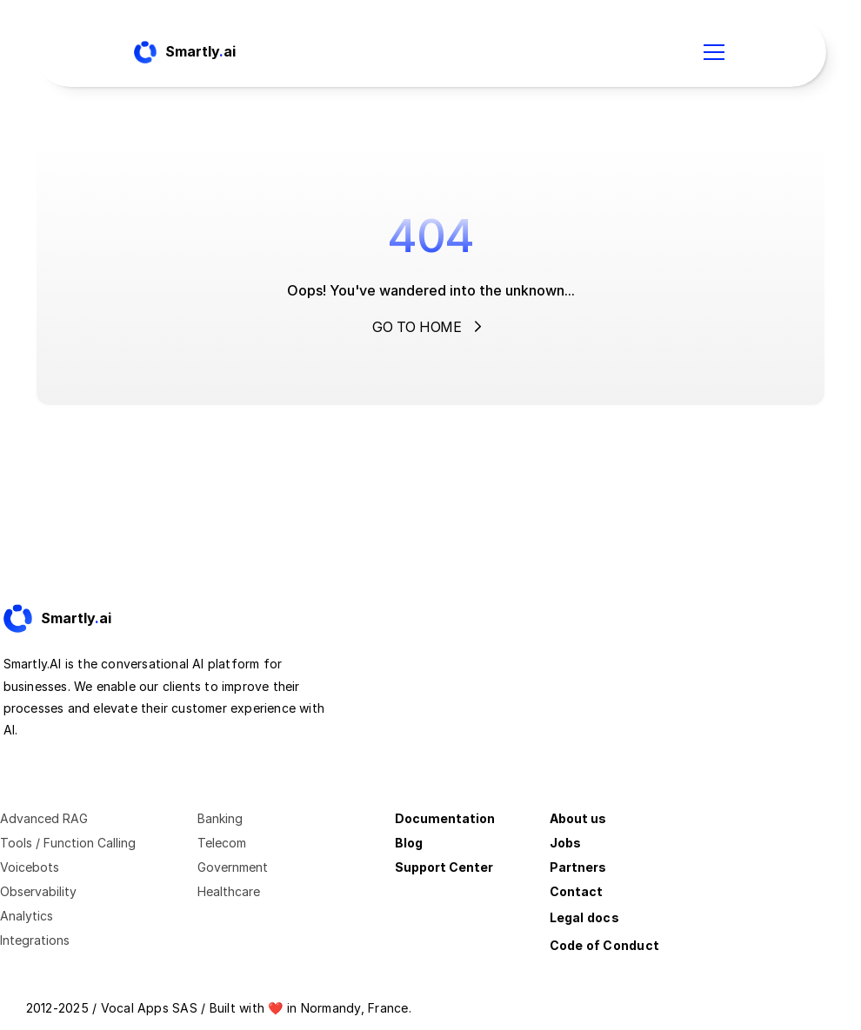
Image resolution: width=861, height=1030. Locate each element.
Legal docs (584, 917)
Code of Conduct (605, 945)
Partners (578, 867)
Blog (409, 842)
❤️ (275, 1007)
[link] (73, 618)
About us (578, 818)
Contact (576, 891)
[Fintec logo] (73, 618)
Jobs (565, 842)
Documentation (445, 818)
